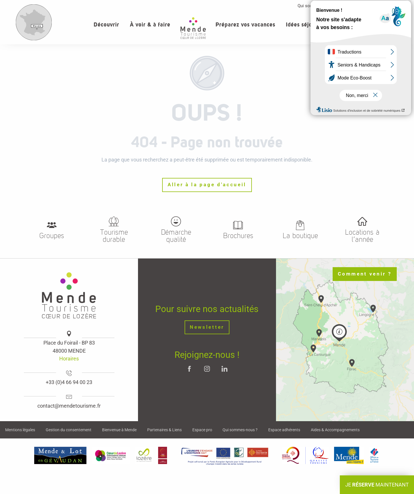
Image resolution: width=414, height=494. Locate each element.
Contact (386, 5)
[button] (381, 24)
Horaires (69, 359)
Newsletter (207, 327)
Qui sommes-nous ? (317, 5)
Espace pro (357, 5)
